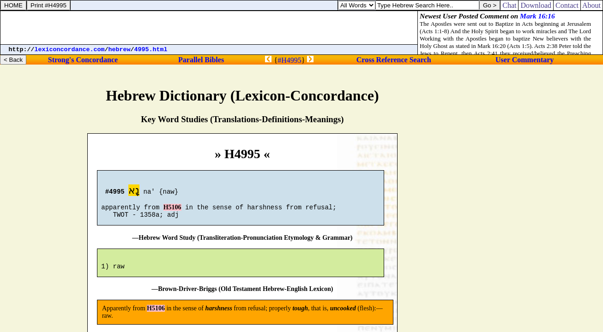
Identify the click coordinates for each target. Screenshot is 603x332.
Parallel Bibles (201, 60)
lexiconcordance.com (70, 49)
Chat (509, 5)
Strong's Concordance (83, 60)
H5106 (172, 211)
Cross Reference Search (393, 60)
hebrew (120, 49)
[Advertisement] (209, 28)
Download (536, 5)
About (592, 5)
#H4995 (289, 60)
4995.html (151, 49)
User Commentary (524, 60)
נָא (133, 191)
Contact (567, 5)
